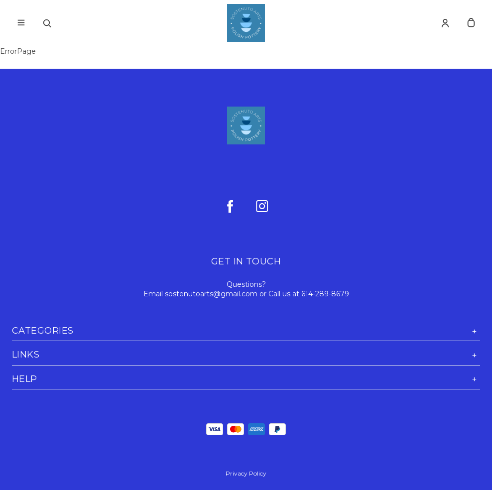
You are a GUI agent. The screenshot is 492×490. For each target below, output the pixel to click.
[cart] (471, 23)
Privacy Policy (246, 473)
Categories (246, 331)
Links (246, 355)
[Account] (445, 23)
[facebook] (230, 206)
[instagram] (262, 206)
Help (246, 379)
